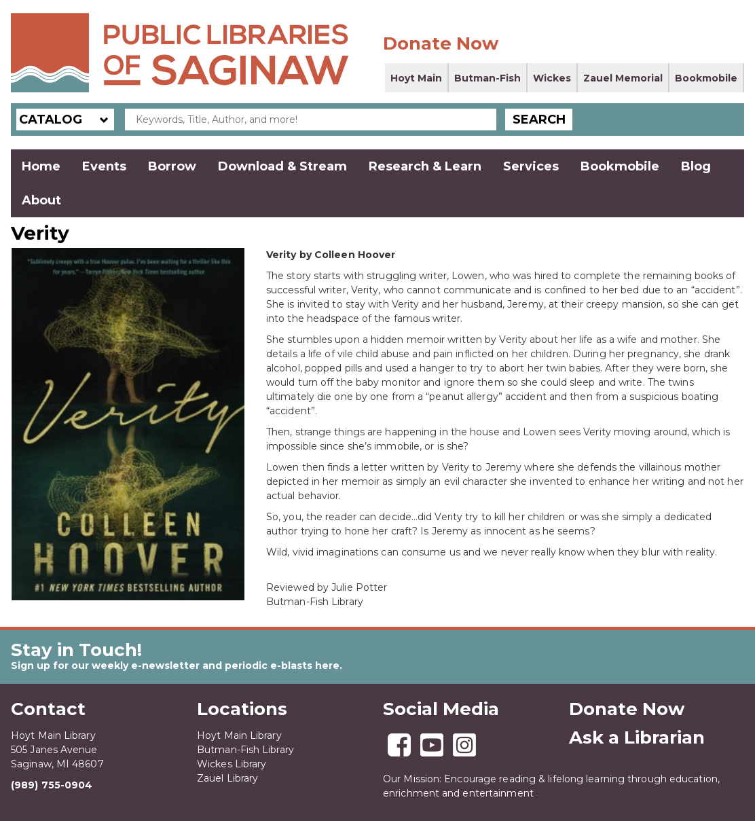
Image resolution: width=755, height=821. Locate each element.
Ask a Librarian (637, 737)
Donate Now (440, 43)
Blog (696, 166)
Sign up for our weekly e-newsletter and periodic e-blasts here (175, 665)
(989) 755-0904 (51, 785)
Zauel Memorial (623, 78)
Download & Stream (282, 166)
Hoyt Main (416, 78)
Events (104, 166)
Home (41, 166)
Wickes (552, 78)
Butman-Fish (487, 78)
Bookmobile (706, 78)
